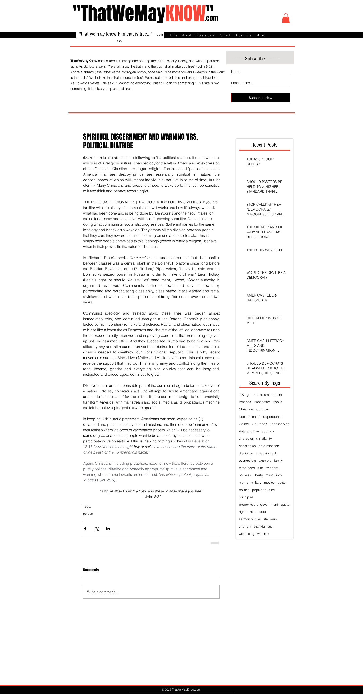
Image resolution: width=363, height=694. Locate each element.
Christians (246, 409)
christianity (264, 438)
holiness (245, 475)
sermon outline (250, 519)
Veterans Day (249, 431)
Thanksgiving (280, 424)
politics (88, 513)
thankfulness (263, 526)
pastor (282, 482)
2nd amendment (269, 395)
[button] (286, 18)
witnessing (246, 534)
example (265, 460)
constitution (247, 446)
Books (277, 402)
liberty (258, 475)
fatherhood (247, 468)
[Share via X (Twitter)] (96, 529)
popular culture (263, 490)
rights (243, 512)
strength (245, 526)
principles (246, 497)
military (256, 482)
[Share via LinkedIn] (108, 529)
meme (243, 482)
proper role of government (258, 504)
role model (258, 512)
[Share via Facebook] (85, 529)
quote (285, 504)
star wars (270, 519)
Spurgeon (259, 424)
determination (269, 446)
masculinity (274, 475)
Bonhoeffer (262, 402)
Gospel (244, 424)
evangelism (247, 460)
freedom (272, 468)
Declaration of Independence (260, 417)
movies (269, 482)
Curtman (262, 409)
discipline (246, 453)
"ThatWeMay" (143, 13)
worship (263, 534)
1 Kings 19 (247, 395)
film (260, 468)
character (246, 438)
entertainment (266, 453)
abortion (268, 431)
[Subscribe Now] (260, 97)
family (278, 460)
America (245, 402)
